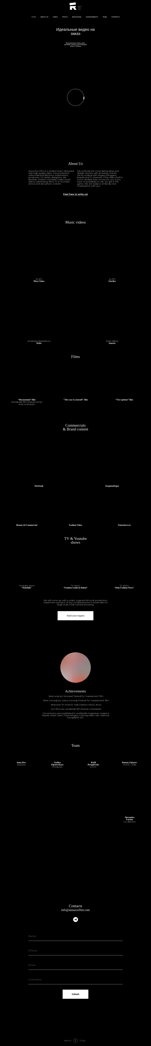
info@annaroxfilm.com (75, 910)
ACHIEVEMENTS (92, 17)
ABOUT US (44, 17)
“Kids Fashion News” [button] (124, 586)
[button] (27, 586)
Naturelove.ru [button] (124, 525)
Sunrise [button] (112, 342)
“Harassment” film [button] (26, 402)
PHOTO (65, 17)
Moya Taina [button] (39, 280)
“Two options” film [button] (124, 400)
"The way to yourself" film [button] (75, 400)
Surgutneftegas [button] (112, 486)
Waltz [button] (39, 342)
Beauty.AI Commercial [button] (26, 525)
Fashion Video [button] (75, 525)
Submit (75, 994)
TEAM (105, 17)
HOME (33, 17)
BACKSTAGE (76, 17)
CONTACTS (115, 17)
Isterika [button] (112, 280)
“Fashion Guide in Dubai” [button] (75, 586)
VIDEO (55, 17)
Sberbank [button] (38, 486)
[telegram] (75, 919)
